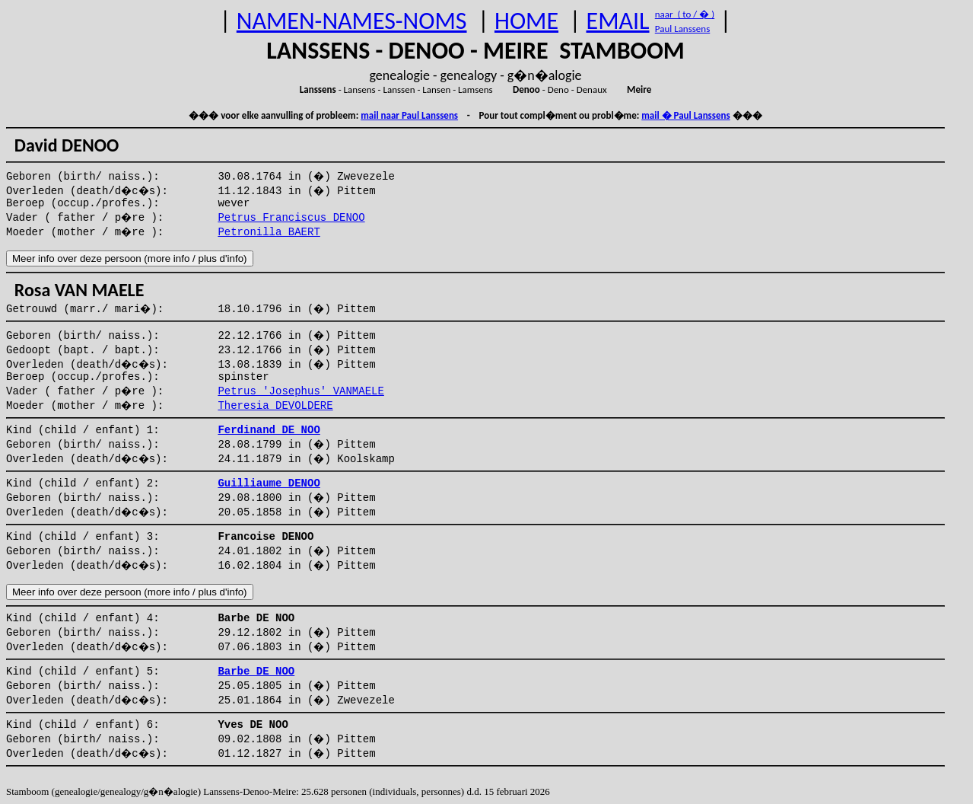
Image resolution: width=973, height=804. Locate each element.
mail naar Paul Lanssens (409, 115)
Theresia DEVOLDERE (275, 406)
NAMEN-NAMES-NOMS (352, 21)
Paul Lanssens (683, 28)
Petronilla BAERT (269, 232)
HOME (526, 21)
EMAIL (618, 21)
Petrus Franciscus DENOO (291, 218)
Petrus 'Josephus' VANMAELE (300, 391)
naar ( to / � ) (684, 14)
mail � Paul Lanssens (685, 115)
